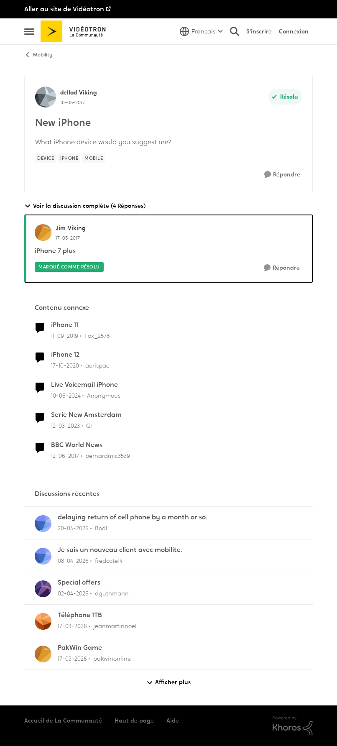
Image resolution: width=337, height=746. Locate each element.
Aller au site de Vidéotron (64, 9)
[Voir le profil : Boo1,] (43, 523)
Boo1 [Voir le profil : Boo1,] (101, 528)
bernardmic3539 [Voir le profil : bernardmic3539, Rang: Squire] (107, 456)
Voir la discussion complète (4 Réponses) (85, 206)
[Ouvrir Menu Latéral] (29, 31)
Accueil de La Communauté (63, 720)
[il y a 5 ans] (65, 365)
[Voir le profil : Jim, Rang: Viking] (43, 232)
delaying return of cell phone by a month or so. (132, 517)
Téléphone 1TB (80, 615)
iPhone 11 (64, 325)
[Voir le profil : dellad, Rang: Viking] (45, 97)
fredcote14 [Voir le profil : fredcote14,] (109, 561)
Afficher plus (168, 682)
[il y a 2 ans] (66, 395)
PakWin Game (80, 648)
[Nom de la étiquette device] (45, 158)
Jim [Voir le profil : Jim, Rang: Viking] (61, 228)
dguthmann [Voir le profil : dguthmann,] (112, 593)
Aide (172, 720)
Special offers (79, 582)
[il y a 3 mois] (73, 528)
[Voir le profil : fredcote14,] (43, 556)
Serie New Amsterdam (86, 415)
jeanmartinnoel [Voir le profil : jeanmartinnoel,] (115, 626)
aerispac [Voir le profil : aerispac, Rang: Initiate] (97, 365)
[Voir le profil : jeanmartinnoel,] (43, 621)
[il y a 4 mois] (72, 626)
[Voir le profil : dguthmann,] (43, 588)
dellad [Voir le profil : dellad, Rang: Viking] (68, 92)
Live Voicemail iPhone (84, 385)
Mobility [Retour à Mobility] (38, 55)
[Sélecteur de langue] (201, 31)
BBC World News (76, 445)
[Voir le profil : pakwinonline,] (43, 654)
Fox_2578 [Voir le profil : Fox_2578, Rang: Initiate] (97, 335)
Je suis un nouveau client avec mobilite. (120, 550)
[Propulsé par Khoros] (293, 726)
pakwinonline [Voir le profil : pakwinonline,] (112, 658)
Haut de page (134, 720)
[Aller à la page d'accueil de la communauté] (76, 31)
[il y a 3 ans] (65, 426)
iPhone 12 (65, 354)
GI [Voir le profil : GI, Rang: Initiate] (89, 425)
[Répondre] (282, 174)
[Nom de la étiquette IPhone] (69, 158)
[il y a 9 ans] (65, 456)
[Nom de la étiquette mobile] (93, 158)
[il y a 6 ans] (64, 335)
